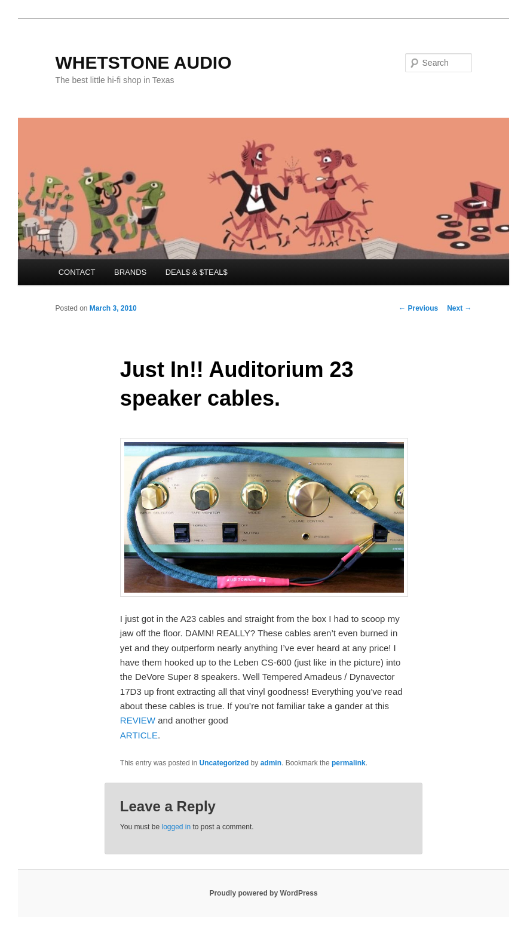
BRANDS (130, 272)
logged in (176, 827)
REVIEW (137, 720)
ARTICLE (139, 735)
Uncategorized (224, 763)
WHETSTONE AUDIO (143, 62)
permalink (349, 763)
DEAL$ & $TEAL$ (197, 272)
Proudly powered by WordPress (263, 893)
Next (459, 308)
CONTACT (77, 272)
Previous (418, 308)
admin (271, 763)
